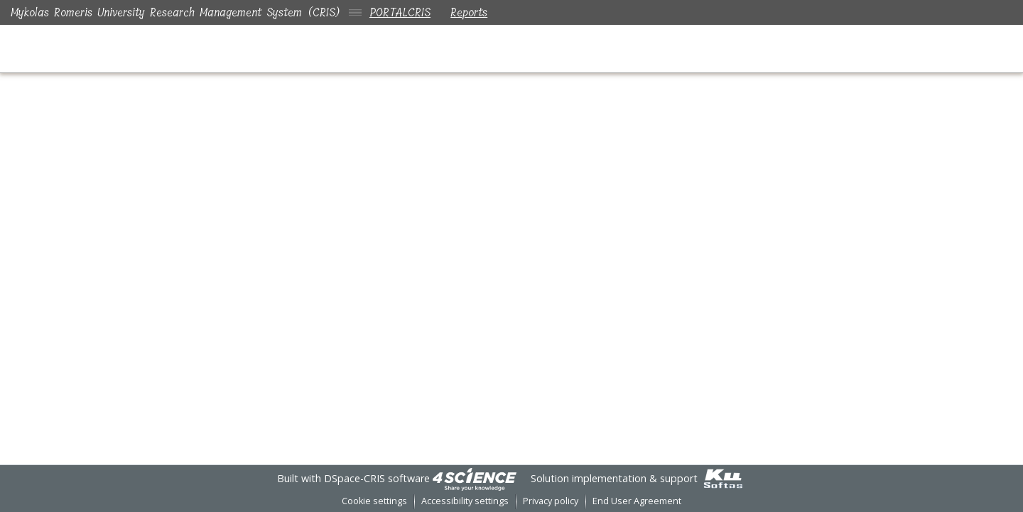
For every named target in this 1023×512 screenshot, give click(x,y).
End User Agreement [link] (636, 501)
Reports (471, 12)
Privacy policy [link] (550, 501)
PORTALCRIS (400, 12)
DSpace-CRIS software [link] (377, 478)
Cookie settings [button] (374, 501)
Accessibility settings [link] (465, 501)
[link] (474, 478)
